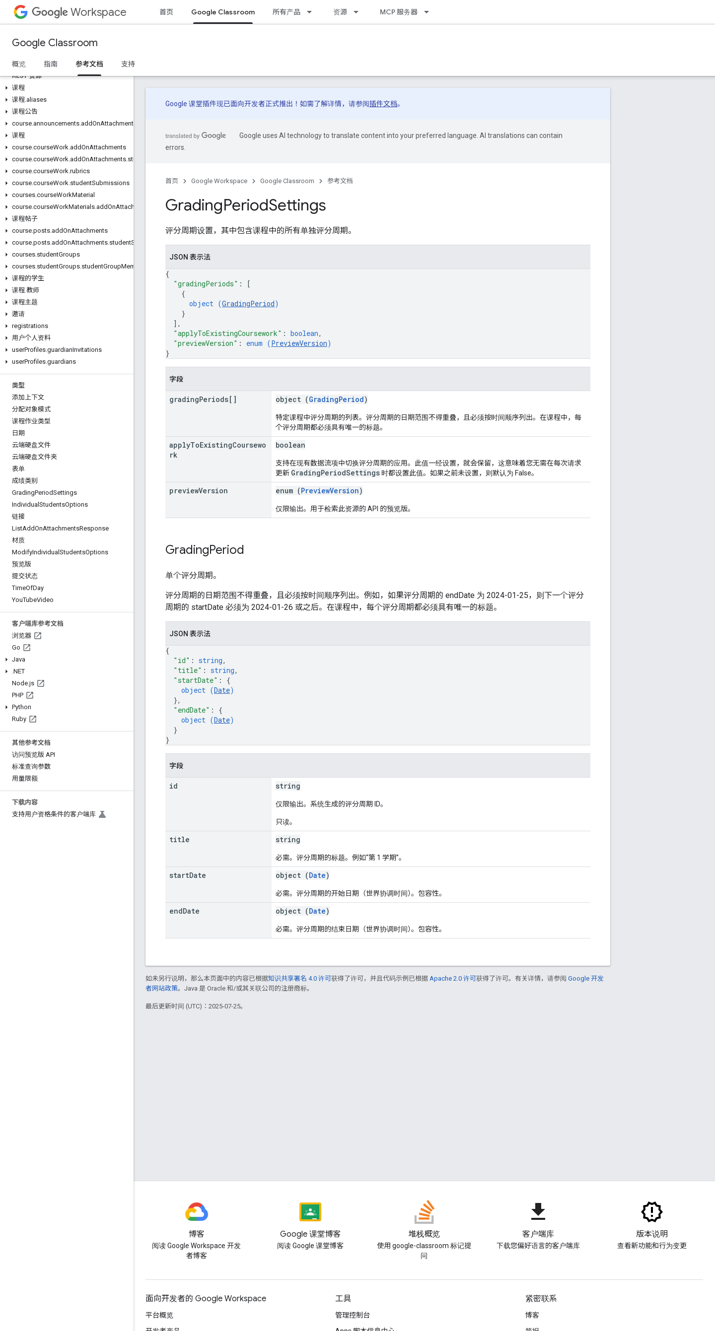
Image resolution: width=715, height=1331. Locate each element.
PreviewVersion (299, 343)
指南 (51, 64)
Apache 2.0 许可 (452, 978)
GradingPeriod (248, 303)
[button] (65, 88)
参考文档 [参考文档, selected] (89, 64)
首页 (166, 11)
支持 (128, 64)
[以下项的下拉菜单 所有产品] (312, 12)
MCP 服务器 (399, 11)
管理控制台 (352, 1315)
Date (222, 690)
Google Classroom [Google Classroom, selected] (223, 11)
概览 (19, 64)
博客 (532, 1315)
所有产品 (286, 11)
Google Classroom (55, 43)
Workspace (79, 12)
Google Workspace (219, 181)
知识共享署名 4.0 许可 (299, 978)
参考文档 (340, 181)
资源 (340, 11)
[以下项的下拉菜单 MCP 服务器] (429, 12)
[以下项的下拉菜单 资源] (359, 12)
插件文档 (383, 104)
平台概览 (159, 1315)
